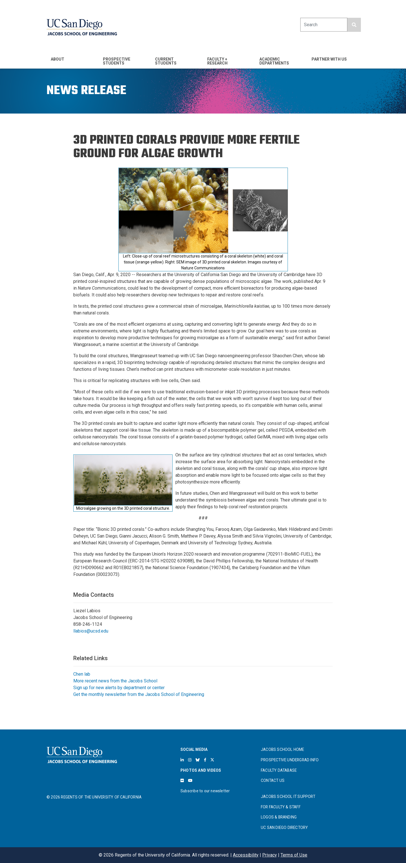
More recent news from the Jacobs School (115, 681)
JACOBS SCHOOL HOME (282, 749)
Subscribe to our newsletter (205, 791)
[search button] (354, 25)
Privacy (269, 855)
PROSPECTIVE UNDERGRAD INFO (290, 760)
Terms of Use (294, 855)
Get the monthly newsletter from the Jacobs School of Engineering (138, 694)
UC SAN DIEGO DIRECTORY (284, 827)
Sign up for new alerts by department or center (119, 687)
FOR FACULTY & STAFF (281, 807)
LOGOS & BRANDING (279, 817)
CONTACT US (272, 780)
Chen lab (81, 674)
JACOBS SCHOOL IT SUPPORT (288, 796)
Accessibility (246, 855)
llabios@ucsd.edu (90, 631)
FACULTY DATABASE (279, 770)
